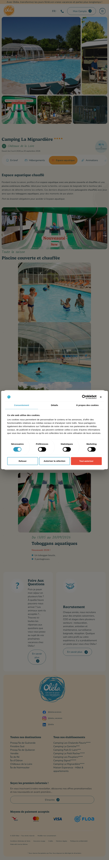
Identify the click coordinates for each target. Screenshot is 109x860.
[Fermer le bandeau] (101, 397)
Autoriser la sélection (54, 461)
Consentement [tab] (21, 405)
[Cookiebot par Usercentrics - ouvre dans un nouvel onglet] (84, 397)
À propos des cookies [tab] (87, 405)
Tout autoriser (86, 461)
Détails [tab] (54, 405)
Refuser (23, 461)
